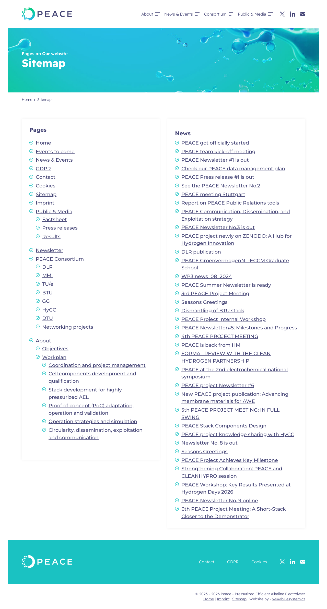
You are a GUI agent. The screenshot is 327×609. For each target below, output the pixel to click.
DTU (47, 318)
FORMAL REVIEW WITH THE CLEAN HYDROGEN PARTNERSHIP (226, 357)
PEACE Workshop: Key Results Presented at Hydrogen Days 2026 (236, 488)
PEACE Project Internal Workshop (223, 319)
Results (51, 236)
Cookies (45, 186)
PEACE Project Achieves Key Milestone (229, 460)
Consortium (215, 14)
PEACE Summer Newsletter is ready (226, 285)
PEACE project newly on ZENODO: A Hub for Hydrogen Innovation (236, 239)
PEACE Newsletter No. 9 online (219, 500)
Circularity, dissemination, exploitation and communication (96, 433)
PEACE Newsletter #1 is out (215, 160)
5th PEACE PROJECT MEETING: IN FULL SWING (230, 413)
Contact (45, 177)
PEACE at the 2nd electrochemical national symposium (234, 373)
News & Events (178, 14)
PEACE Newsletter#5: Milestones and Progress (239, 328)
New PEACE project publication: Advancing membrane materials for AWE (234, 397)
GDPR (43, 168)
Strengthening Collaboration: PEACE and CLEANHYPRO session (231, 472)
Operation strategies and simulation (93, 421)
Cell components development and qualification (92, 377)
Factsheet (54, 219)
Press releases (60, 228)
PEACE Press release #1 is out (217, 177)
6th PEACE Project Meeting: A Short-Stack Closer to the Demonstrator (233, 512)
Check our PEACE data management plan (233, 168)
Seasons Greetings (204, 302)
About (147, 14)
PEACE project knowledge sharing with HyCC (237, 434)
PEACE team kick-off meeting (218, 151)
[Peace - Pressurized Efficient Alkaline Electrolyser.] (47, 13)
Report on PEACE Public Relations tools (230, 203)
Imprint (45, 203)
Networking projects (67, 327)
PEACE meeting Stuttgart (213, 194)
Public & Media (252, 14)
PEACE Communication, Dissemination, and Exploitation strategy (235, 215)
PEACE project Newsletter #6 (217, 385)
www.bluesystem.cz (288, 599)
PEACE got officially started (215, 143)
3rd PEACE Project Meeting (215, 293)
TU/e (47, 284)
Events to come (55, 151)
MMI (47, 275)
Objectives (55, 348)
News (183, 133)
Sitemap (46, 194)
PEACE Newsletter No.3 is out (218, 227)
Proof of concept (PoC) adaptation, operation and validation (91, 409)
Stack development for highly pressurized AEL (85, 393)
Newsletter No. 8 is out (209, 443)
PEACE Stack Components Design (223, 426)
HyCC (49, 310)
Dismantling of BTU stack (212, 310)
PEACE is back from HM (210, 345)
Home (43, 143)
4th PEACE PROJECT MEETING (219, 336)
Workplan (54, 357)
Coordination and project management (97, 365)
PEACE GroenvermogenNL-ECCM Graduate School (235, 264)
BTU (47, 293)
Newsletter (49, 250)
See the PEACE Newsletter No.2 (220, 186)
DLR (47, 267)
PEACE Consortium (60, 259)
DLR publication (201, 252)
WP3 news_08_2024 (206, 276)
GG (46, 301)
